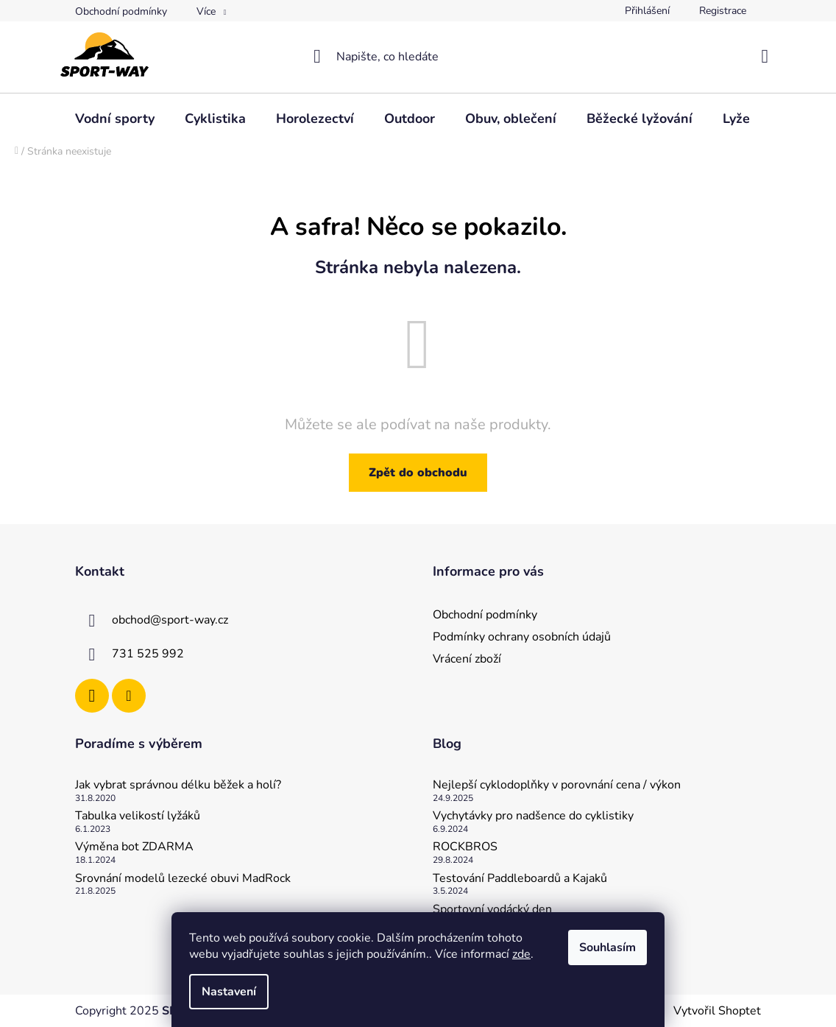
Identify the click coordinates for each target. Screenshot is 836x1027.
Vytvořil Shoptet (717, 1011)
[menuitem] (114, 118)
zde (521, 954)
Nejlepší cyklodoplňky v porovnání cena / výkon (557, 785)
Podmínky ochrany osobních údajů (522, 637)
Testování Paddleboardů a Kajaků (520, 879)
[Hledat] (418, 56)
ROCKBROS (465, 847)
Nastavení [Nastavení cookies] (229, 992)
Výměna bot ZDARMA (134, 847)
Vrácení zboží (467, 659)
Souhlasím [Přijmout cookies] (607, 947)
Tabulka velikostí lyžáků (137, 816)
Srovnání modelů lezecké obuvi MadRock (183, 879)
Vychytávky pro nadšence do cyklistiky (533, 816)
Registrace (722, 11)
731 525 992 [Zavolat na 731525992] (148, 654)
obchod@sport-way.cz (170, 620)
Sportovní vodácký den (492, 910)
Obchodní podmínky (121, 11)
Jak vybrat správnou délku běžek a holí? (178, 785)
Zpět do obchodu (418, 473)
